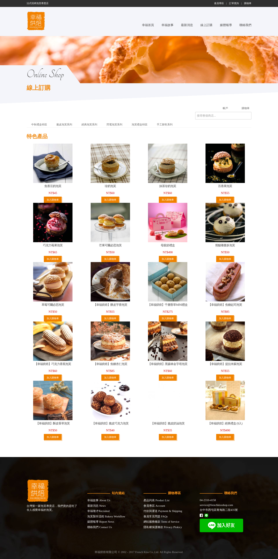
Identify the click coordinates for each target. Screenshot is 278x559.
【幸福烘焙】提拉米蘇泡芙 (225, 364)
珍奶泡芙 (110, 186)
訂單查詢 (234, 3)
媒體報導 (226, 25)
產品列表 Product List (156, 500)
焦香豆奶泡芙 (52, 186)
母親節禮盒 (168, 245)
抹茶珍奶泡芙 (167, 186)
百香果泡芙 (225, 186)
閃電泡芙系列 (114, 124)
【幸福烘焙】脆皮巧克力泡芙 (110, 423)
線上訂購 (206, 25)
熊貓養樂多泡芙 (225, 245)
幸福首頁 (148, 25)
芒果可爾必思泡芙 (110, 245)
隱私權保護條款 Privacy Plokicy (162, 527)
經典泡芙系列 (89, 124)
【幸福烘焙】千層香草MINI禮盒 (168, 304)
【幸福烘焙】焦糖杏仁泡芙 (110, 364)
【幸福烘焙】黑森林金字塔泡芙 (167, 364)
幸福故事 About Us (98, 500)
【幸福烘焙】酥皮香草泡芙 (53, 423)
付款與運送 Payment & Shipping (162, 511)
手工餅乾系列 (165, 124)
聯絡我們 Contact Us (99, 527)
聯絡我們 (245, 25)
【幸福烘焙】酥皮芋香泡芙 (110, 304)
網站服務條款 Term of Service (161, 521)
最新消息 (187, 25)
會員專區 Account (154, 505)
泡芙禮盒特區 (139, 124)
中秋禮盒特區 (39, 124)
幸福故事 (167, 25)
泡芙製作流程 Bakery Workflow (106, 516)
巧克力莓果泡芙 (53, 245)
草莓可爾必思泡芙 (53, 304)
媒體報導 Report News (100, 521)
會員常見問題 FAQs (155, 516)
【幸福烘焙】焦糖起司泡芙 (225, 304)
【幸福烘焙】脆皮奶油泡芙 (168, 423)
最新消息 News (96, 505)
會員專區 (219, 3)
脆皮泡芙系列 (64, 124)
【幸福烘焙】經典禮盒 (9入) (225, 423)
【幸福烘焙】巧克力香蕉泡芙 (52, 364)
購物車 (247, 3)
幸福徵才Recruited (98, 511)
